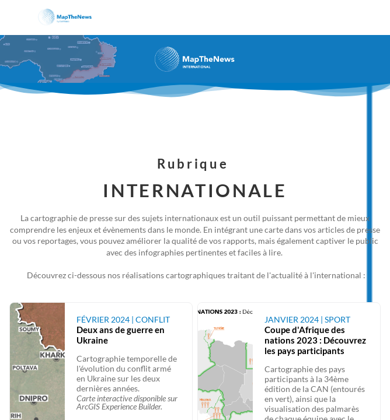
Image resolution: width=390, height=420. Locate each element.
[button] (17, 17)
